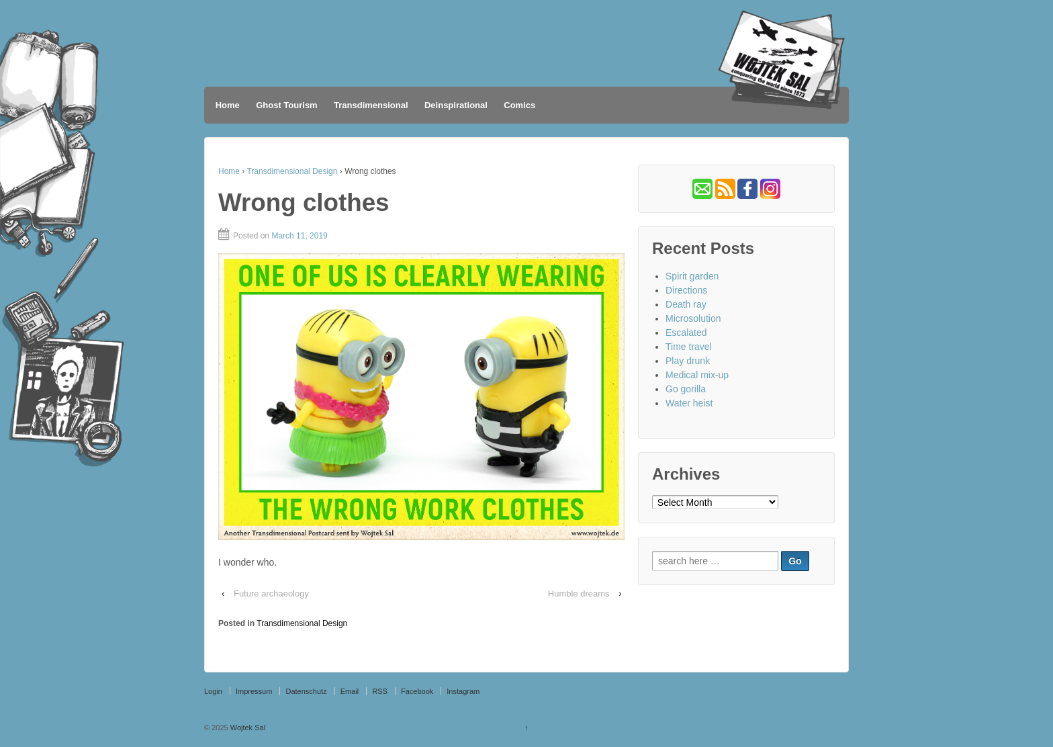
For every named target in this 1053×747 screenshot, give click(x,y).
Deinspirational (456, 105)
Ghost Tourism (286, 105)
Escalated (686, 332)
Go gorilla (686, 389)
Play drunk (688, 360)
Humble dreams (579, 593)
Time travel (689, 346)
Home (228, 105)
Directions (686, 290)
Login (213, 691)
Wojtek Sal (246, 727)
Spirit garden (692, 276)
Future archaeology (271, 593)
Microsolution (693, 318)
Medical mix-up (697, 374)
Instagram (463, 691)
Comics (519, 105)
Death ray (686, 304)
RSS (379, 691)
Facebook (417, 691)
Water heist (689, 403)
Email (349, 691)
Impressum (254, 691)
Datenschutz (305, 691)
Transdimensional (371, 105)
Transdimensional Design (291, 171)
